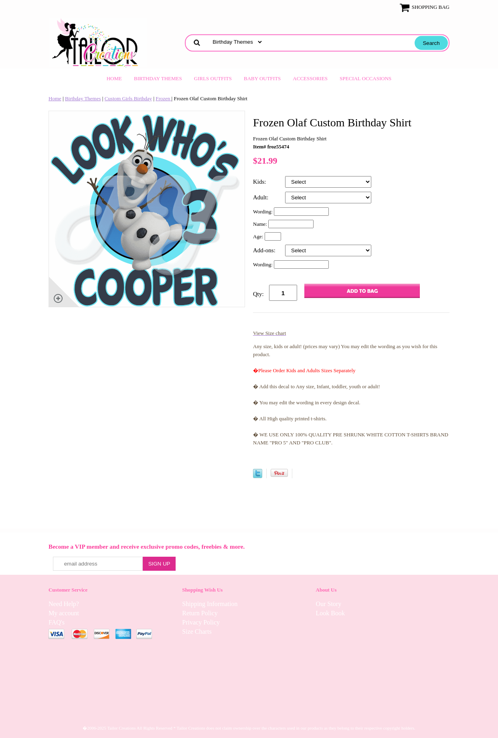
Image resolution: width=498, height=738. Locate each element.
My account (64, 613)
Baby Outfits (262, 78)
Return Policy (199, 613)
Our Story (329, 603)
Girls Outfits (213, 78)
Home (114, 78)
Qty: (258, 294)
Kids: (260, 181)
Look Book (330, 613)
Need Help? (64, 603)
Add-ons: (265, 250)
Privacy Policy (201, 622)
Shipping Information (209, 603)
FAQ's (57, 622)
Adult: (261, 197)
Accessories (310, 78)
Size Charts (196, 631)
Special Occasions (365, 78)
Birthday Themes (158, 78)
